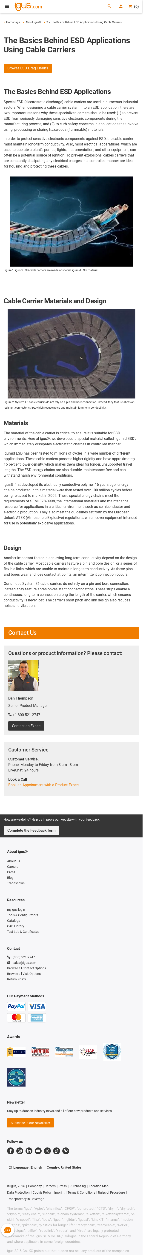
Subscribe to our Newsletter (30, 1123)
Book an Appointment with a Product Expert (43, 785)
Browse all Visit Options (24, 974)
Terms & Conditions (81, 1192)
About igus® (32, 22)
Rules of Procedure (111, 1192)
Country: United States (64, 1167)
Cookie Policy (42, 1192)
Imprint (59, 1192)
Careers (50, 1186)
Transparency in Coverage (25, 1199)
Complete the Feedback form (31, 830)
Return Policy (16, 979)
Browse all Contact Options (26, 968)
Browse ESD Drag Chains (27, 68)
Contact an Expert (26, 726)
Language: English (25, 1167)
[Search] (109, 6)
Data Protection (18, 1192)
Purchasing (77, 1186)
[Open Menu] (7, 6)
